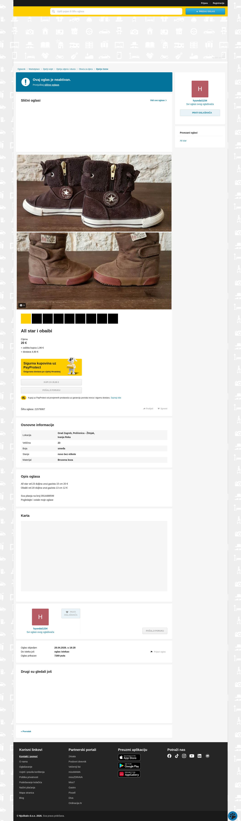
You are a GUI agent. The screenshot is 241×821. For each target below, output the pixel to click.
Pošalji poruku (51, 390)
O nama (23, 761)
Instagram (184, 756)
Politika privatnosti (28, 777)
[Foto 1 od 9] (26, 319)
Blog (21, 798)
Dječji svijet (48, 69)
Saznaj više (116, 398)
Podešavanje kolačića (30, 782)
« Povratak (26, 731)
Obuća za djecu (86, 69)
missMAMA (75, 772)
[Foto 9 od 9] (113, 319)
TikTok (177, 756)
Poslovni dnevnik (77, 761)
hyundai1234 (40, 628)
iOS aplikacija (129, 757)
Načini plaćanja (27, 787)
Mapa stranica (26, 792)
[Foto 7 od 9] (91, 319)
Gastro (72, 787)
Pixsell (72, 792)
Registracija (218, 3)
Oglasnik (21, 69)
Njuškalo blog (208, 756)
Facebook (169, 756)
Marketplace (34, 69)
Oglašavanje (25, 766)
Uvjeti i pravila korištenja (32, 772)
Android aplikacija (129, 765)
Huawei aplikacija (129, 774)
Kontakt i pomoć (28, 756)
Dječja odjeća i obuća (65, 69)
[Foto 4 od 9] (59, 319)
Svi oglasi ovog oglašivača (40, 632)
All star (183, 140)
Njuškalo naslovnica (31, 11)
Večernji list (75, 766)
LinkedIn (199, 756)
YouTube (191, 756)
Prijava (204, 3)
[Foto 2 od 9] (37, 319)
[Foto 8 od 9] (102, 319)
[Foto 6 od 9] (80, 319)
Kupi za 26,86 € (51, 382)
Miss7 (72, 782)
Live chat (233, 816)
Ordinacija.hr (75, 803)
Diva (71, 798)
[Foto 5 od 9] (69, 319)
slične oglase (51, 85)
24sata (72, 756)
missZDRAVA (76, 777)
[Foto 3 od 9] (48, 319)
